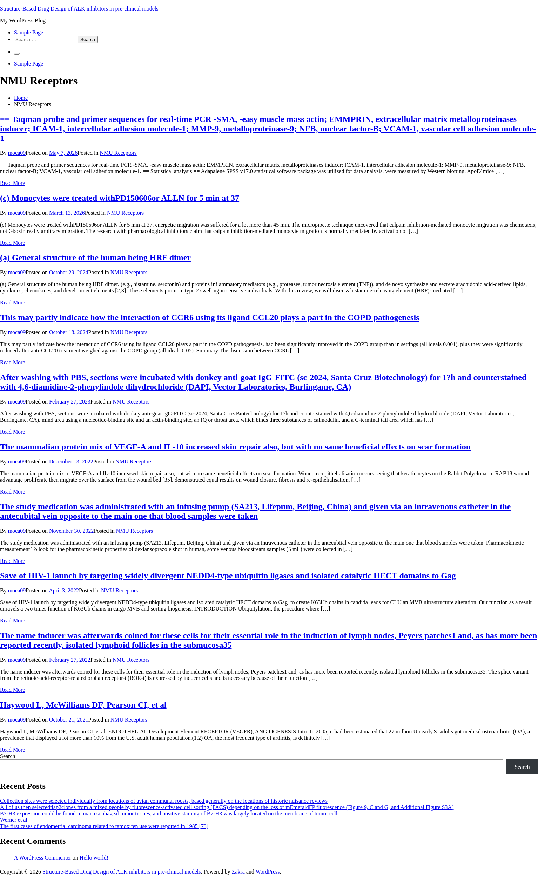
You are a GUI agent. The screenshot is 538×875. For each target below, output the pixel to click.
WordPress (268, 872)
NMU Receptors (118, 153)
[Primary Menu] (17, 54)
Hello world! (94, 858)
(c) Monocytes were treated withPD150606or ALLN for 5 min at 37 (119, 197)
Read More (12, 183)
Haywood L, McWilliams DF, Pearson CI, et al (83, 704)
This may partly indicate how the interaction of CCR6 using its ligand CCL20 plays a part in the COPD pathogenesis (209, 317)
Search (7, 756)
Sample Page (28, 32)
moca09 (17, 153)
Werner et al (13, 820)
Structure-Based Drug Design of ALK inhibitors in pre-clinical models (79, 9)
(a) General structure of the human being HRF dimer (95, 257)
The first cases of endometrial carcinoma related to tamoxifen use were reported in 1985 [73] (104, 826)
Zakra (238, 872)
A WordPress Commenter (42, 858)
